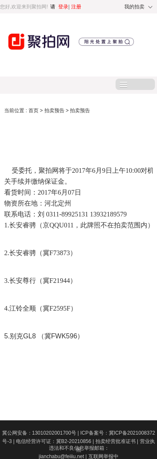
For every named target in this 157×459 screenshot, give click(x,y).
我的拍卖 (134, 7)
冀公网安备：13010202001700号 (41, 433)
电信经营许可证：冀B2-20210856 (55, 441)
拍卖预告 (55, 110)
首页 (34, 110)
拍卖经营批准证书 (117, 441)
